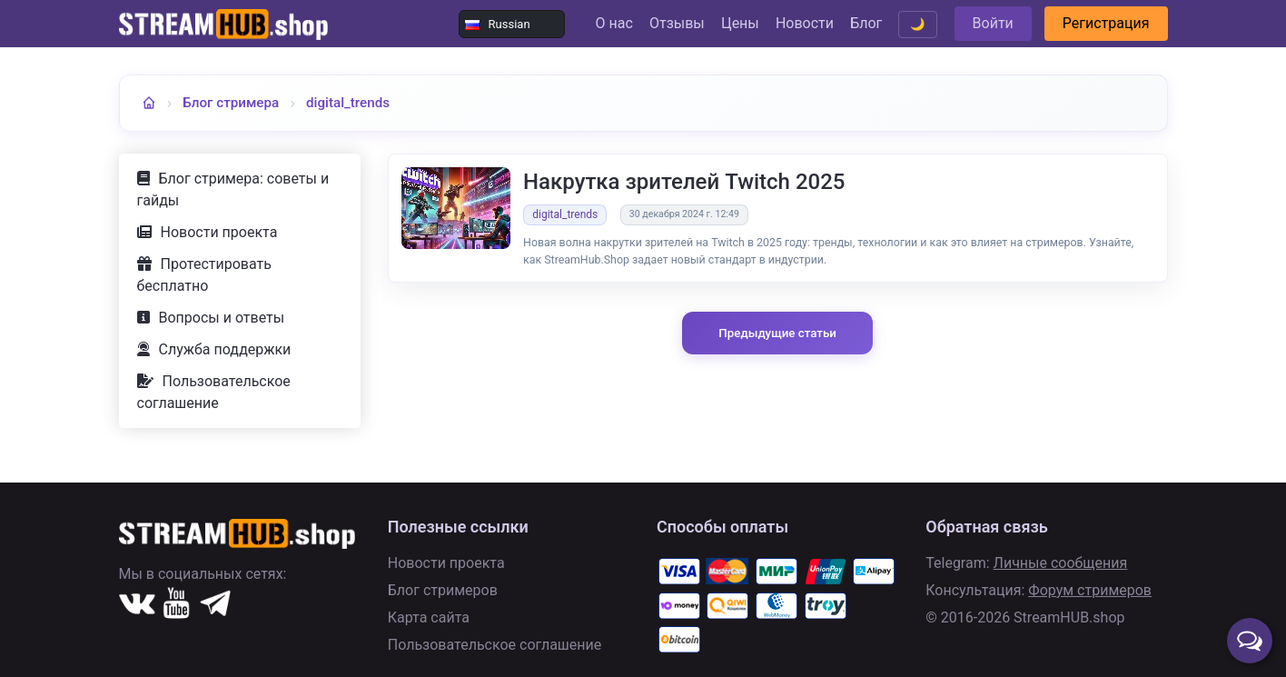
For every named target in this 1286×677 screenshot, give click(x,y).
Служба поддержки (225, 349)
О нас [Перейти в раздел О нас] (614, 23)
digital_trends (348, 103)
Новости (805, 23)
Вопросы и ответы (222, 317)
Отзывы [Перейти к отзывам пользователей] (677, 23)
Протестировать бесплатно (204, 274)
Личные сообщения (1061, 563)
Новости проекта (219, 232)
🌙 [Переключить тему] (917, 24)
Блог (866, 23)
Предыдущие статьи (777, 333)
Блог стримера (231, 103)
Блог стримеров (443, 590)
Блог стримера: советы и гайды (233, 189)
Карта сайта (429, 617)
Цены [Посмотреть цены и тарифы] (740, 23)
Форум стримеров (1090, 590)
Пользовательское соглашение (214, 392)
